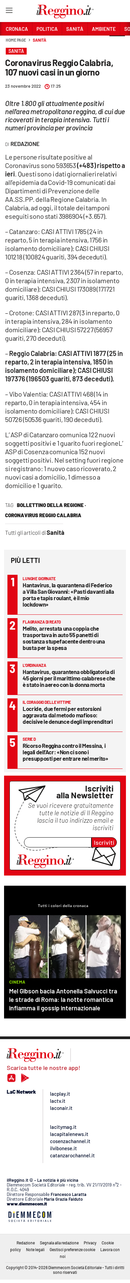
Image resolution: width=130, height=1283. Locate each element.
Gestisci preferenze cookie (72, 1249)
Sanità (39, 40)
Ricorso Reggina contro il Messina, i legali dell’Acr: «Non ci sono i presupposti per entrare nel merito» (65, 752)
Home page (16, 40)
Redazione (26, 1242)
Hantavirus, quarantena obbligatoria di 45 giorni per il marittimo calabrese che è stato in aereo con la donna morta (69, 678)
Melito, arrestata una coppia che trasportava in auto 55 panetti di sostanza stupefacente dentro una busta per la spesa (64, 638)
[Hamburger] (9, 12)
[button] (117, 44)
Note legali (35, 1249)
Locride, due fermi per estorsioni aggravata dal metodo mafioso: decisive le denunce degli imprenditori (68, 715)
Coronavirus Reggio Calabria (43, 515)
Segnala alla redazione (59, 1242)
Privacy (90, 1242)
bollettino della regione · (51, 505)
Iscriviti (104, 842)
